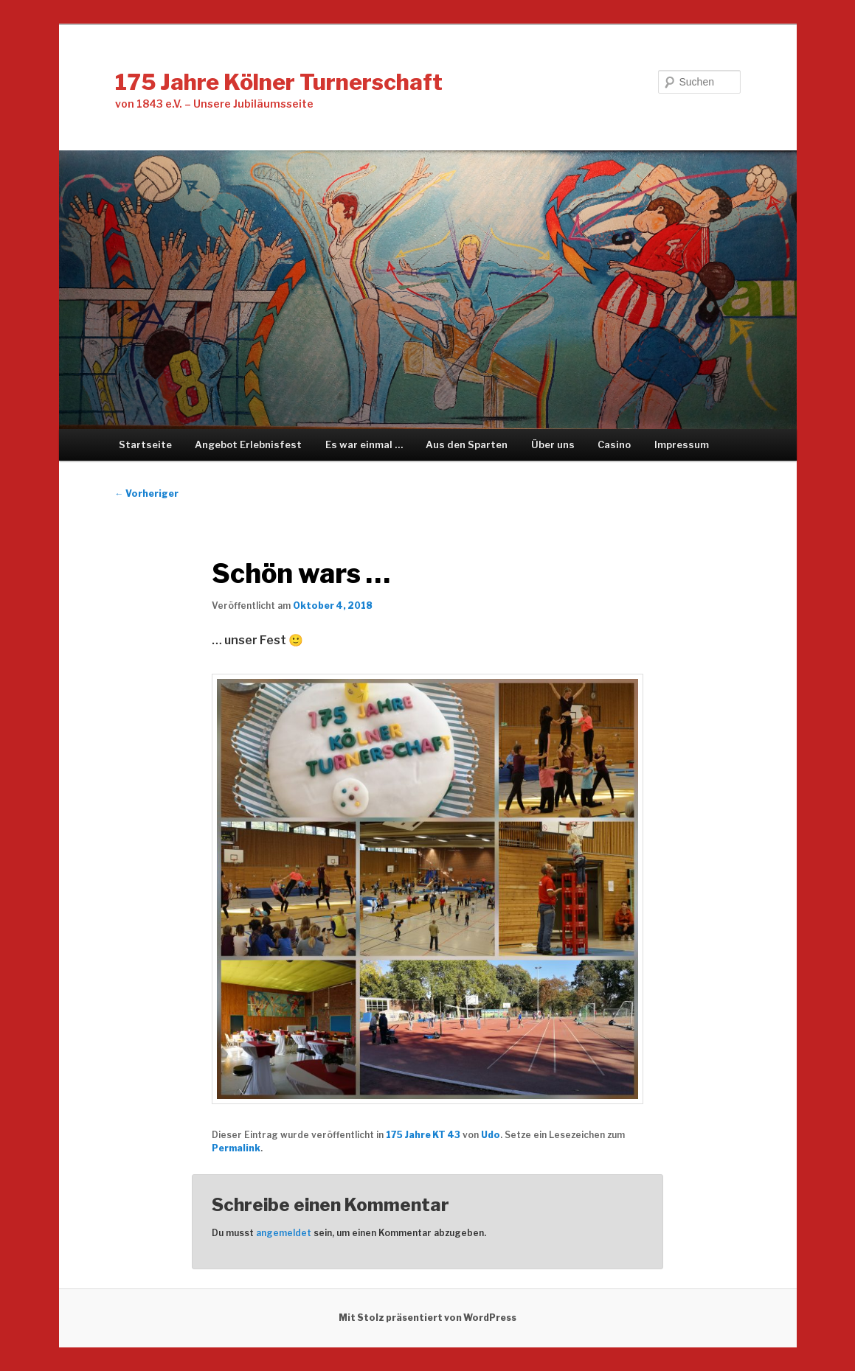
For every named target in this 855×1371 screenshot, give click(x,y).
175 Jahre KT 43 (423, 1134)
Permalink (236, 1148)
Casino (614, 444)
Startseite (145, 444)
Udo (490, 1134)
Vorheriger (147, 493)
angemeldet (283, 1232)
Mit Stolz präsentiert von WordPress (427, 1317)
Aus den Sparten (467, 444)
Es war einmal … (364, 444)
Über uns (553, 444)
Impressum (681, 444)
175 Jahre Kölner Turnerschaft (279, 82)
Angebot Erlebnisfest (248, 444)
